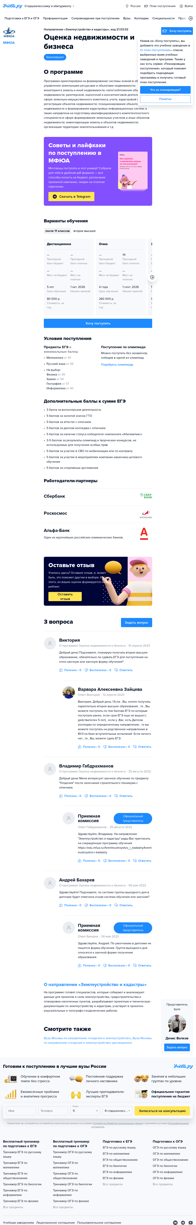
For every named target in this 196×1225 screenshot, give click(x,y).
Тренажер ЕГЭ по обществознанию (15, 1176)
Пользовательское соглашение (99, 1223)
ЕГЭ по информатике (117, 1172)
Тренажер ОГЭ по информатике (65, 1192)
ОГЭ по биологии (165, 1166)
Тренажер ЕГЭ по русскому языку (22, 1154)
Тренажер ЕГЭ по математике (15, 1165)
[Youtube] (190, 1222)
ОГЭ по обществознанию (170, 1160)
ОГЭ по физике (163, 1178)
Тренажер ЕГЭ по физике (20, 1201)
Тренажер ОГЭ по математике (65, 1165)
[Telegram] (183, 1222)
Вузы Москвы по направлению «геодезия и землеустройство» (87, 1038)
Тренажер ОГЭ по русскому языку (72, 1154)
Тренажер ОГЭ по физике (71, 1201)
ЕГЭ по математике (116, 1154)
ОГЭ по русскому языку (169, 1147)
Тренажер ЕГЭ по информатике (15, 1192)
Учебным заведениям (18, 1223)
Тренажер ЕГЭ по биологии (22, 1184)
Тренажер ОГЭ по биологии (72, 1184)
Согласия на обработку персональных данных (117, 1123)
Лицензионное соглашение (55, 1223)
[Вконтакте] (175, 1222)
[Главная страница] (12, 6)
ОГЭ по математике (166, 1154)
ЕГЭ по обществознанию (120, 1160)
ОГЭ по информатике (168, 1172)
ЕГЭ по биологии (115, 1166)
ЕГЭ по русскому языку (119, 1147)
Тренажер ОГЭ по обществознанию (65, 1176)
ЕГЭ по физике (113, 1178)
